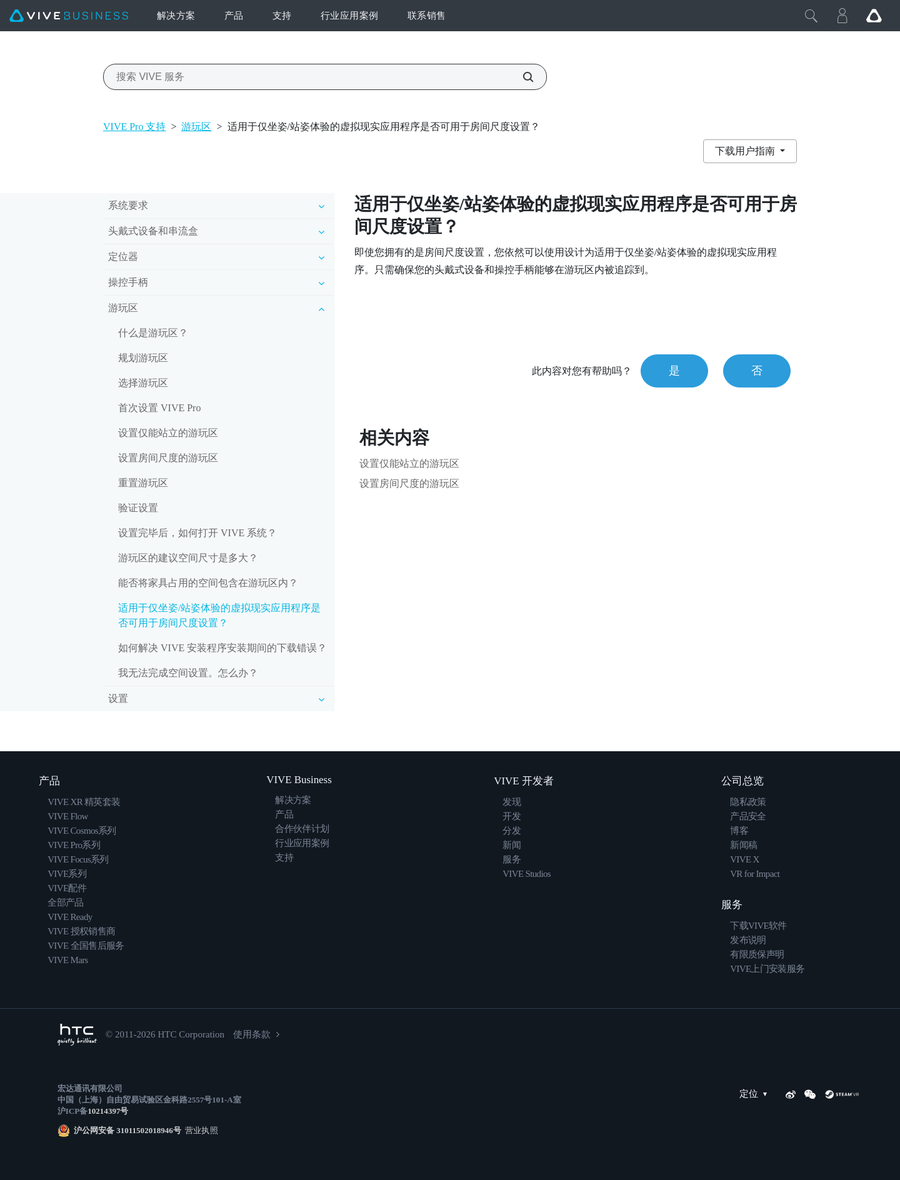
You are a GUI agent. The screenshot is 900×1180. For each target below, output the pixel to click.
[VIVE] (68, 15)
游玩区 (196, 126)
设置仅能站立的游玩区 (168, 433)
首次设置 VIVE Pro (159, 407)
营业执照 (199, 1130)
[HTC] (77, 1035)
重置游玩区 (143, 483)
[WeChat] (810, 1094)
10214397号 (108, 1111)
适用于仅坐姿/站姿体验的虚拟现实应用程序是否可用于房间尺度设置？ (219, 615)
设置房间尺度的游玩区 (168, 457)
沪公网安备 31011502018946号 (127, 1130)
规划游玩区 (143, 357)
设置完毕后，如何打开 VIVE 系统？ (197, 533)
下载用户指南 (746, 151)
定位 (756, 1094)
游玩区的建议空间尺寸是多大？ (188, 557)
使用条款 (252, 1034)
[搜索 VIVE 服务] (521, 76)
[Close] (811, 15)
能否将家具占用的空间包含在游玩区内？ (208, 583)
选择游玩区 (143, 383)
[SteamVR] (841, 1094)
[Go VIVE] (873, 15)
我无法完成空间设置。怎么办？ (188, 673)
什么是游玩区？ (153, 333)
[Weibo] (791, 1094)
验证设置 (138, 507)
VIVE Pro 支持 (134, 126)
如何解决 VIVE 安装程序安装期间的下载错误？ (222, 647)
